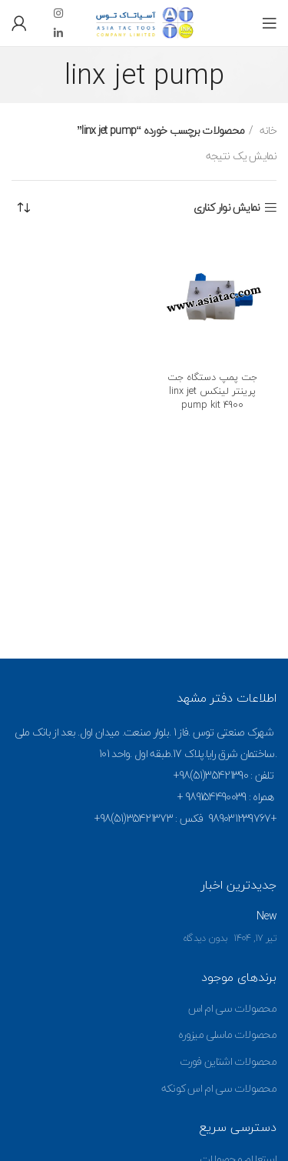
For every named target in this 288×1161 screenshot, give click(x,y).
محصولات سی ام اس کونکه (218, 1088)
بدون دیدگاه (205, 937)
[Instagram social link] (58, 13)
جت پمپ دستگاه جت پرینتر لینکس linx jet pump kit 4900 (212, 390)
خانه (267, 130)
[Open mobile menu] (269, 23)
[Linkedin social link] (58, 33)
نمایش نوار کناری (227, 208)
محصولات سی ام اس (232, 1008)
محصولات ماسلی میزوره (227, 1034)
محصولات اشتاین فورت (228, 1061)
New (266, 916)
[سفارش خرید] (23, 207)
